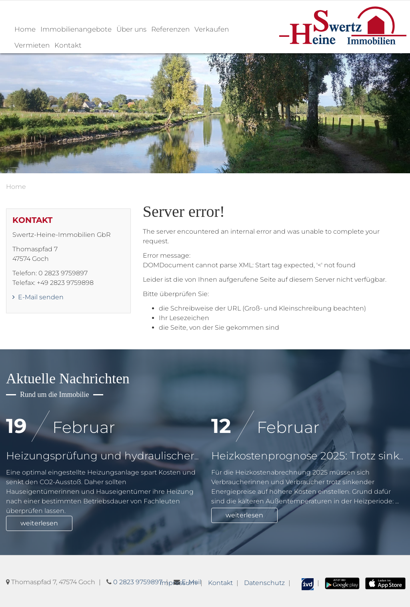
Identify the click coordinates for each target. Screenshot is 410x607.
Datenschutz (264, 583)
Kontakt (68, 45)
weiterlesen (39, 523)
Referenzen (170, 29)
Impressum (178, 583)
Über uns (131, 29)
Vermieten (32, 45)
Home (25, 29)
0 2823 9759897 (137, 582)
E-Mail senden (38, 297)
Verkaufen (211, 29)
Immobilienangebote (76, 29)
